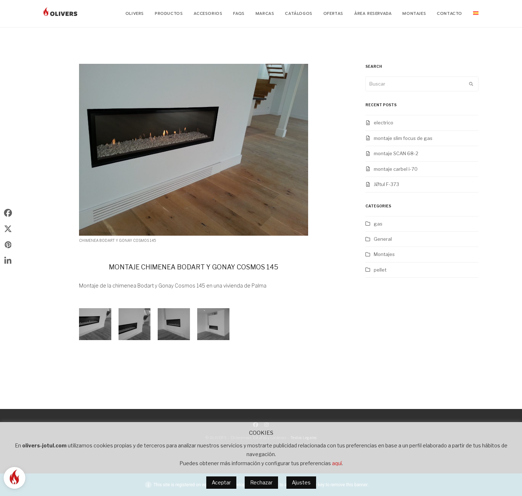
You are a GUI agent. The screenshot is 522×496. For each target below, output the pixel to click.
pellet (380, 270)
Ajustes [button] (301, 482)
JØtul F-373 (386, 184)
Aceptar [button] (221, 482)
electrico (383, 122)
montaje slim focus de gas (403, 138)
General (383, 239)
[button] (8, 213)
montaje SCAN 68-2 (396, 153)
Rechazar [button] (261, 482)
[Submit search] (471, 84)
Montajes (384, 254)
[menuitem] (476, 14)
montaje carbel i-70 (396, 169)
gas (378, 224)
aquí (337, 463)
